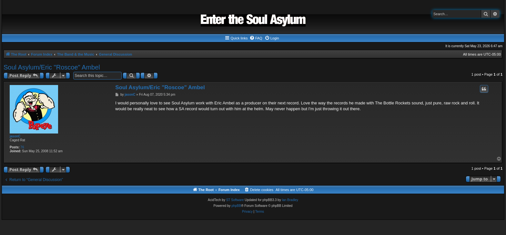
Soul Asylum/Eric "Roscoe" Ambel (52, 67)
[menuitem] (255, 38)
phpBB (236, 206)
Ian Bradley (290, 200)
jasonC (15, 136)
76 (22, 147)
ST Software (235, 200)
